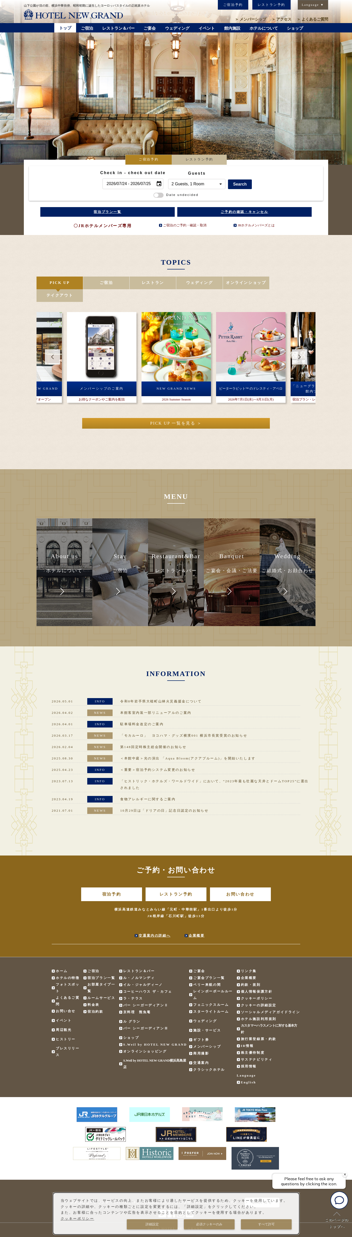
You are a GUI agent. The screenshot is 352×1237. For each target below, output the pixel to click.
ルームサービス (101, 985)
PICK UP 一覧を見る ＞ (176, 411)
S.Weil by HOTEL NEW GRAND (155, 1032)
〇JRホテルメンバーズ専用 (103, 226)
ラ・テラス (133, 986)
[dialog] (176, 1213)
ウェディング (199, 283)
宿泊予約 (111, 882)
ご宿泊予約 (233, 5)
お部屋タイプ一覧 (101, 975)
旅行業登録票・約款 (258, 1026)
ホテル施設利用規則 (258, 1006)
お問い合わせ (240, 882)
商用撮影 (201, 1041)
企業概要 (196, 923)
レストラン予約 (271, 5)
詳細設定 (152, 1224)
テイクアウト (292, 283)
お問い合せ (66, 998)
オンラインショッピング (145, 1039)
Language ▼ (313, 5)
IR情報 (247, 1033)
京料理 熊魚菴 (137, 999)
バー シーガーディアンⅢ (145, 1015)
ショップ (131, 1025)
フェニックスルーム (211, 992)
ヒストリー (66, 1026)
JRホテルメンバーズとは (256, 225)
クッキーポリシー (257, 986)
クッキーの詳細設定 (258, 992)
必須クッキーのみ (209, 1224)
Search (240, 184)
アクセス (282, 19)
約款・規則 (251, 972)
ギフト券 (201, 1027)
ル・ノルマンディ (139, 965)
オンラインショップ (245, 283)
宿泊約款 (95, 999)
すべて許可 (266, 1224)
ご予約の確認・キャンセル (244, 212)
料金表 (93, 992)
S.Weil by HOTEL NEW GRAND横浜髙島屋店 (154, 1051)
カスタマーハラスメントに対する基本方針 (269, 1016)
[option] (176, 89)
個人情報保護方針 (257, 979)
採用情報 (249, 1054)
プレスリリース (68, 1039)
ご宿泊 (106, 283)
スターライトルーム (211, 999)
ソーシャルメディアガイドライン (270, 999)
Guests (197, 173)
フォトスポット (68, 975)
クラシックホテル (209, 1057)
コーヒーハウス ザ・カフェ (147, 979)
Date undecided (175, 195)
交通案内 (201, 1050)
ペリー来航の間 (207, 972)
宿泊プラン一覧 (107, 212)
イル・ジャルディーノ (143, 972)
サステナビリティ (257, 1047)
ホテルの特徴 (68, 965)
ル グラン (131, 1009)
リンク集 (249, 958)
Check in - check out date (133, 173)
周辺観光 (64, 1017)
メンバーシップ (250, 19)
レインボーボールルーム (213, 982)
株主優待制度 (253, 1040)
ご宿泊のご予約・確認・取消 (184, 225)
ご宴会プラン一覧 (209, 965)
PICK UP (59, 283)
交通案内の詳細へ (154, 923)
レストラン (153, 283)
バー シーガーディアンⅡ (145, 992)
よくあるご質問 (312, 19)
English (248, 1069)
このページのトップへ (337, 1220)
